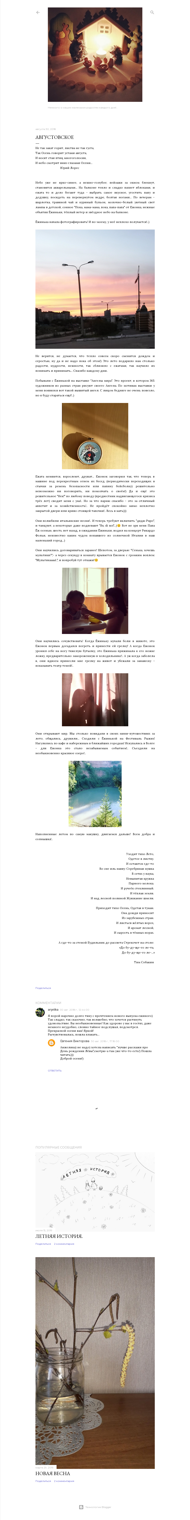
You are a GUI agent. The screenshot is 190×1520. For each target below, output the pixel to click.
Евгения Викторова (74, 1041)
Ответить (55, 1070)
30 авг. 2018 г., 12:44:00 (74, 1009)
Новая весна (52, 1473)
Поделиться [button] (43, 988)
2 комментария (64, 1243)
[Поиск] (152, 11)
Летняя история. (59, 1236)
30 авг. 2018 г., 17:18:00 (105, 1041)
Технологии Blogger (95, 1507)
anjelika (53, 1009)
